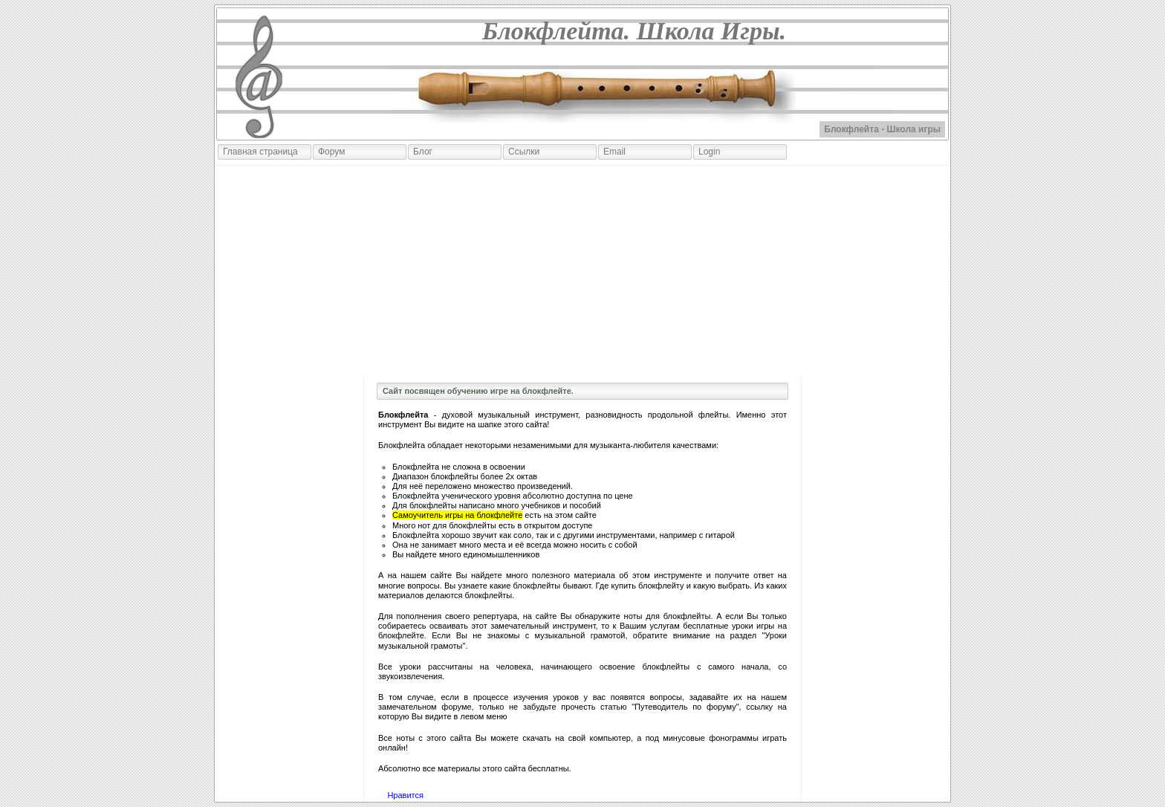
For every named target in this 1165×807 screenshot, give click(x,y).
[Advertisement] (582, 270)
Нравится (405, 795)
